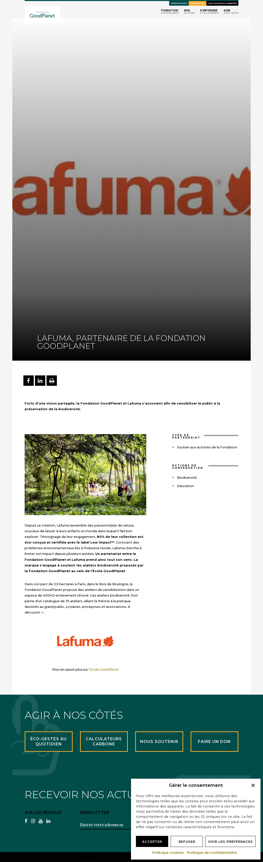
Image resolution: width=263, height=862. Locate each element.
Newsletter (197, 3)
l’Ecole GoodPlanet (104, 669)
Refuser (187, 842)
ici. (43, 612)
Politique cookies (168, 852)
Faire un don (179, 3)
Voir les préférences (230, 842)
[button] (253, 785)
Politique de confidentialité (212, 852)
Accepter (152, 842)
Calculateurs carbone (222, 3)
